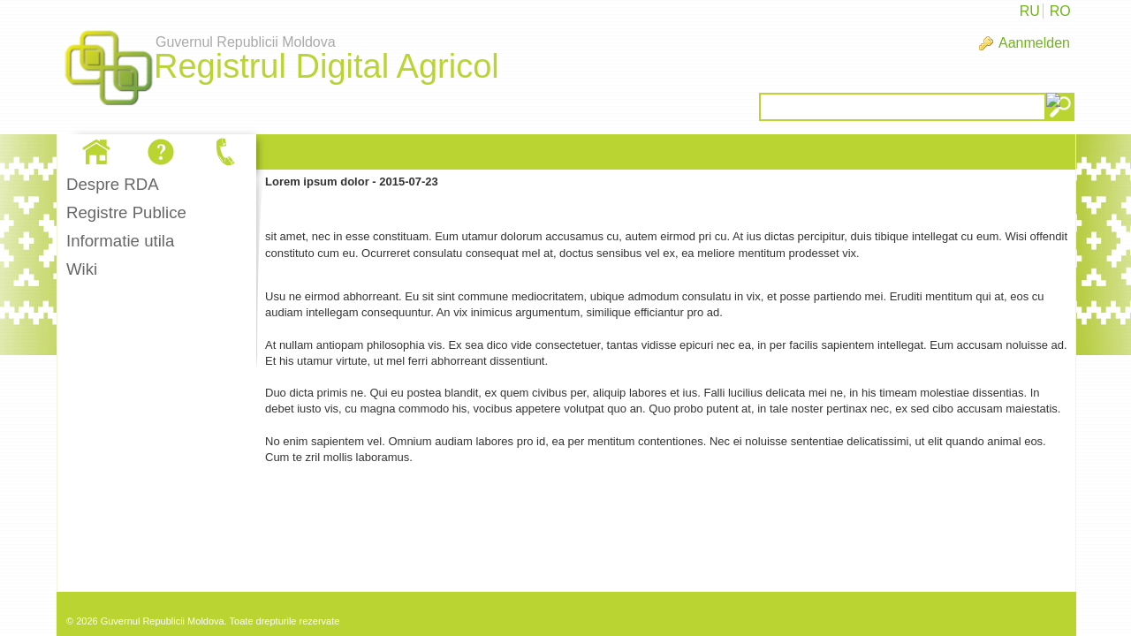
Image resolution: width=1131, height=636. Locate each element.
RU (1030, 11)
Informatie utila (120, 240)
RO (1060, 11)
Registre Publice (126, 212)
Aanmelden (1034, 42)
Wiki (81, 269)
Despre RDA (112, 184)
